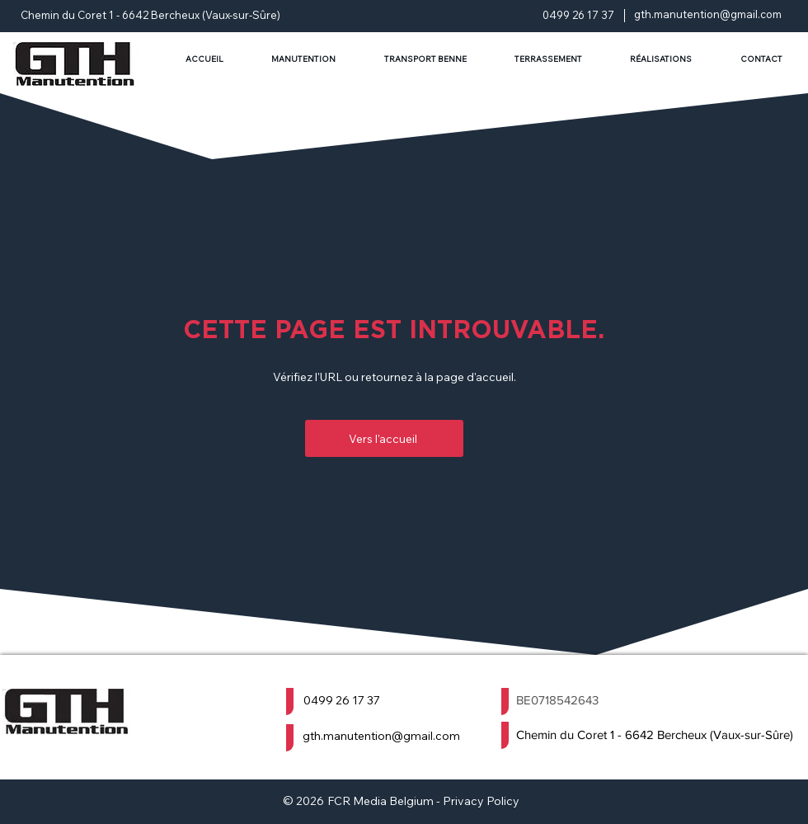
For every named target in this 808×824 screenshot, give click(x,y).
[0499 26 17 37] (384, 700)
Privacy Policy (481, 800)
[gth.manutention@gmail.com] (390, 735)
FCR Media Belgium (380, 800)
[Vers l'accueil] (384, 438)
